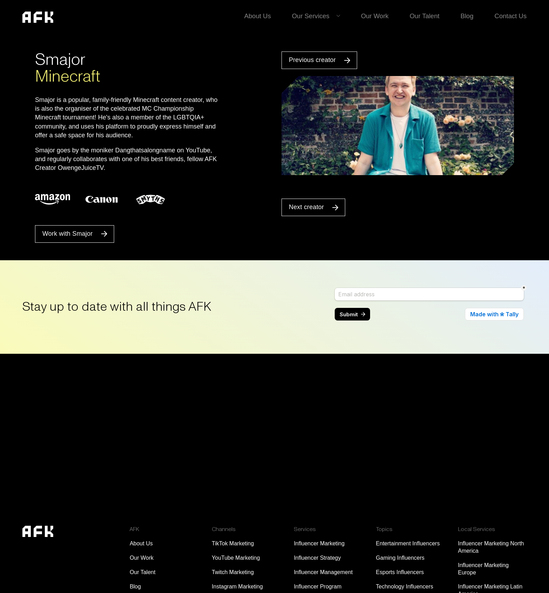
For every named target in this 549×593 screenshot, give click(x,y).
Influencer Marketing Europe (483, 568)
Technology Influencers (404, 586)
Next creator (306, 207)
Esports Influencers (400, 572)
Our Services (314, 15)
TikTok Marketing (233, 543)
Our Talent (426, 15)
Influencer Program (317, 586)
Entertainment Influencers (408, 543)
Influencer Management (323, 572)
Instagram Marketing (237, 586)
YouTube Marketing (236, 558)
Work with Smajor (67, 233)
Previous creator (312, 59)
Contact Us (511, 15)
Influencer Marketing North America (491, 547)
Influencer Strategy (317, 558)
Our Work (377, 15)
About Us (262, 15)
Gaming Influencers (400, 558)
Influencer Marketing (319, 543)
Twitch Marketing (233, 572)
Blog (468, 15)
